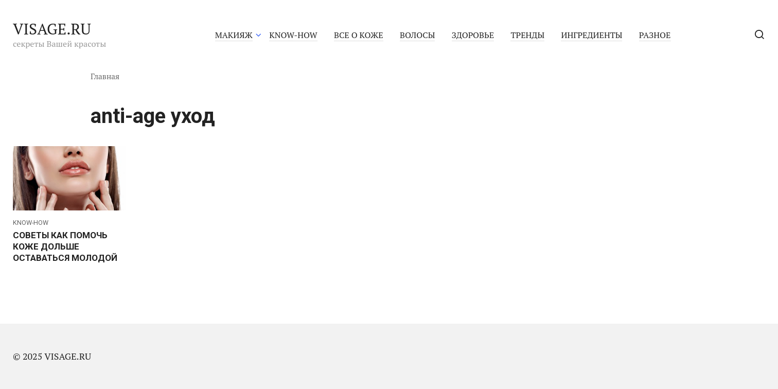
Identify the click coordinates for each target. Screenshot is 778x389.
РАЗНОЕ (655, 35)
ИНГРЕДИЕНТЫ (591, 35)
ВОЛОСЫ (417, 35)
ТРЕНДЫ (527, 35)
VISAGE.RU (52, 29)
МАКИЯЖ (234, 35)
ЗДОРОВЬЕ (473, 35)
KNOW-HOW (293, 35)
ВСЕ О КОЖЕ (358, 35)
